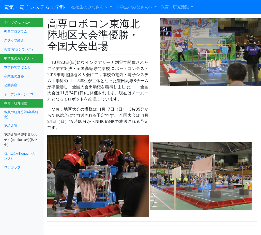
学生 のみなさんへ (17, 22)
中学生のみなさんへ (134, 7)
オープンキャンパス (19, 94)
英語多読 (10, 126)
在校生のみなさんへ (90, 7)
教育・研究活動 (175, 7)
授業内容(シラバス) (18, 49)
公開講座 (10, 85)
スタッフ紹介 (14, 40)
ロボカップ (12, 167)
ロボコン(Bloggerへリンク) (20, 156)
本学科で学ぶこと (17, 67)
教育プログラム (15, 31)
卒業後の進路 (14, 76)
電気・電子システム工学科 (34, 7)
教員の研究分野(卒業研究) (21, 114)
